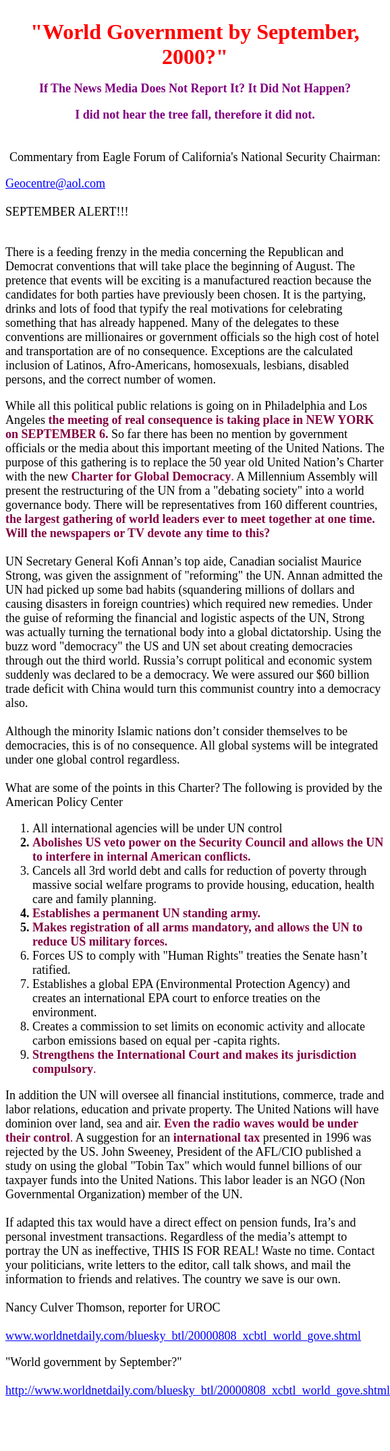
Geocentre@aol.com (55, 183)
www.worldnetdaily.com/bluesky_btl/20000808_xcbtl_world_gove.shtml (183, 1335)
